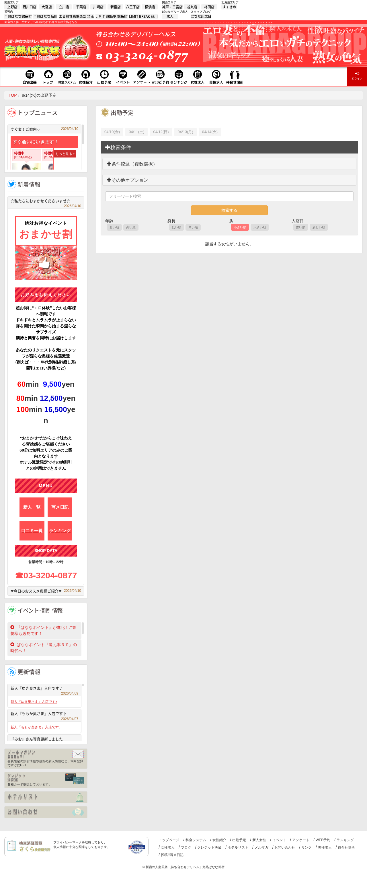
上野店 (12, 6)
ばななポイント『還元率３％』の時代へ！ (43, 647)
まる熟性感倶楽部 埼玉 (76, 16)
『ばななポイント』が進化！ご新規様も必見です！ (43, 630)
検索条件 (118, 147)
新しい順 (319, 227)
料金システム (196, 840)
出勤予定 (239, 840)
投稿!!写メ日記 (172, 855)
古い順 (300, 227)
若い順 (114, 227)
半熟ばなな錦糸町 (18, 16)
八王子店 (133, 6)
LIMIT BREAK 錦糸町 (111, 16)
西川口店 (29, 6)
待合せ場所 (346, 847)
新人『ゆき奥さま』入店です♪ (44, 689)
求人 (170, 16)
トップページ (169, 840)
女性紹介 (219, 840)
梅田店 (209, 6)
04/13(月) (185, 132)
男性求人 (325, 847)
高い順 (131, 227)
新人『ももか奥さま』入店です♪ (44, 714)
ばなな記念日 (201, 16)
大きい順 (259, 227)
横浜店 (150, 6)
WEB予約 (323, 840)
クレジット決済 (209, 847)
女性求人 (168, 847)
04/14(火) (210, 132)
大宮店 (47, 6)
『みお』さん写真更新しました (44, 739)
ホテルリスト (238, 847)
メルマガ (261, 847)
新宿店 (115, 6)
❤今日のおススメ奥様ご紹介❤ (46, 591)
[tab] (229, 147)
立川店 (64, 6)
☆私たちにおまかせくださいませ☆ (46, 201)
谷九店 (192, 6)
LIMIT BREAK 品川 (143, 16)
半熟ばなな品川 (45, 16)
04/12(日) (161, 132)
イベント (279, 840)
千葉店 (81, 6)
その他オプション (127, 180)
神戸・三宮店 (172, 6)
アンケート (300, 840)
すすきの (229, 6)
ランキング (345, 840)
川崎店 (98, 6)
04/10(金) (112, 132)
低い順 (176, 227)
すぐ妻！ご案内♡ (44, 129)
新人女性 (259, 840)
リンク (306, 847)
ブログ (186, 847)
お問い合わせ (284, 847)
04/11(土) (136, 132)
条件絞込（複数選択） (132, 164)
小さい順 (240, 227)
